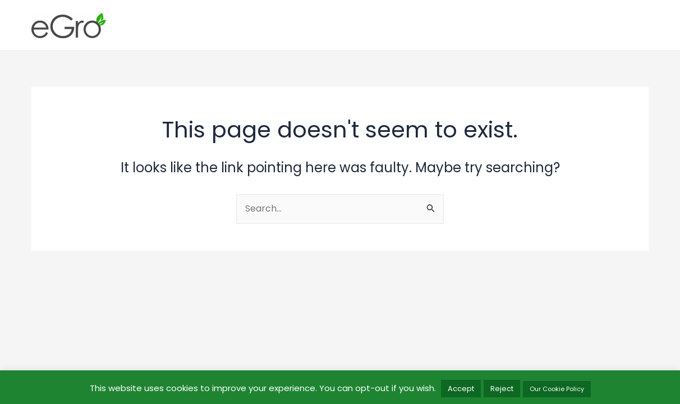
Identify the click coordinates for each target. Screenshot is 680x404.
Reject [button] (501, 388)
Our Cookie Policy (557, 388)
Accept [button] (461, 388)
